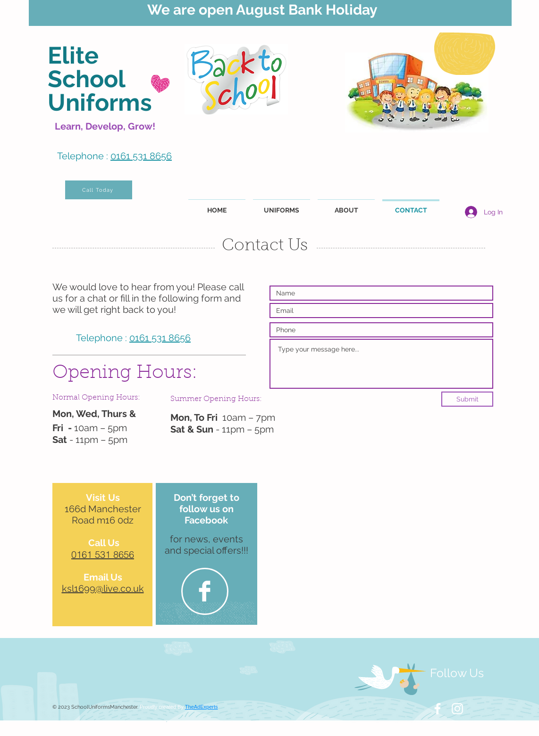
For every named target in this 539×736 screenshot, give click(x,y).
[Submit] (467, 399)
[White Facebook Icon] (437, 708)
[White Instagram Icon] (457, 708)
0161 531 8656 (141, 156)
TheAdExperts (201, 707)
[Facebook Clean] (204, 591)
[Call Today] (98, 189)
